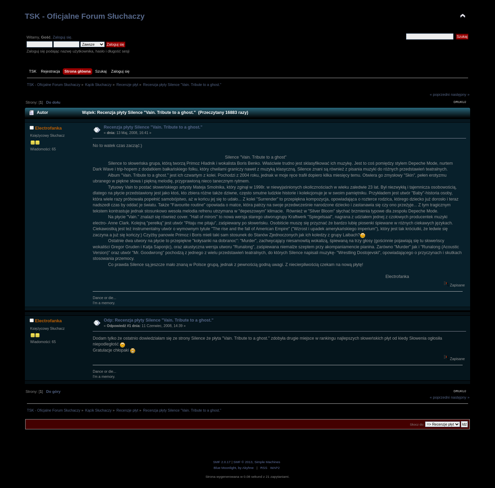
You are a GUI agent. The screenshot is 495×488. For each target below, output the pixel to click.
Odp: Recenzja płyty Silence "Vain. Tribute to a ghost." (159, 320)
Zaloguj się (62, 37)
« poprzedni (440, 94)
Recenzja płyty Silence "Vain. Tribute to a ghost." (153, 127)
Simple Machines (267, 462)
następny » (460, 94)
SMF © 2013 (242, 462)
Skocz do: (417, 424)
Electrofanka (48, 128)
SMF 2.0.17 (222, 462)
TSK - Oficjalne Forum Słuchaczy (85, 16)
